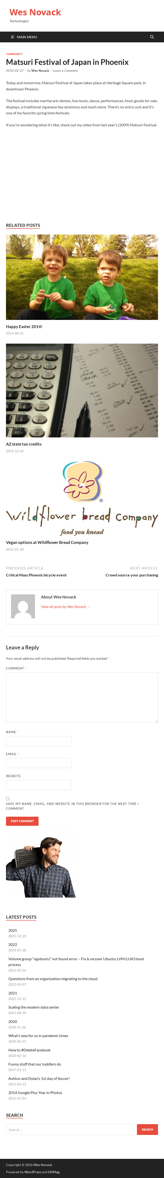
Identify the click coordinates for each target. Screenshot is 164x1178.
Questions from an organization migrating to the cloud (52, 978)
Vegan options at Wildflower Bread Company (47, 542)
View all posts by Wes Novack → (66, 606)
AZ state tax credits (23, 444)
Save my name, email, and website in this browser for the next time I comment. (72, 806)
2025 (12, 930)
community (14, 54)
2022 (12, 944)
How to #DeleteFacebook (29, 1050)
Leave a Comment (65, 71)
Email (12, 754)
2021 (12, 993)
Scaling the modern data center (33, 1007)
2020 (12, 1021)
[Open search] (152, 37)
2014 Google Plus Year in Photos (35, 1092)
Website (13, 776)
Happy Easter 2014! (24, 326)
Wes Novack (35, 12)
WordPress (32, 1172)
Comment (16, 668)
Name (12, 732)
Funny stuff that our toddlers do (34, 1064)
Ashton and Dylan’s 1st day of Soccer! (39, 1078)
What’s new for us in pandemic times (38, 1035)
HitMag (53, 1172)
